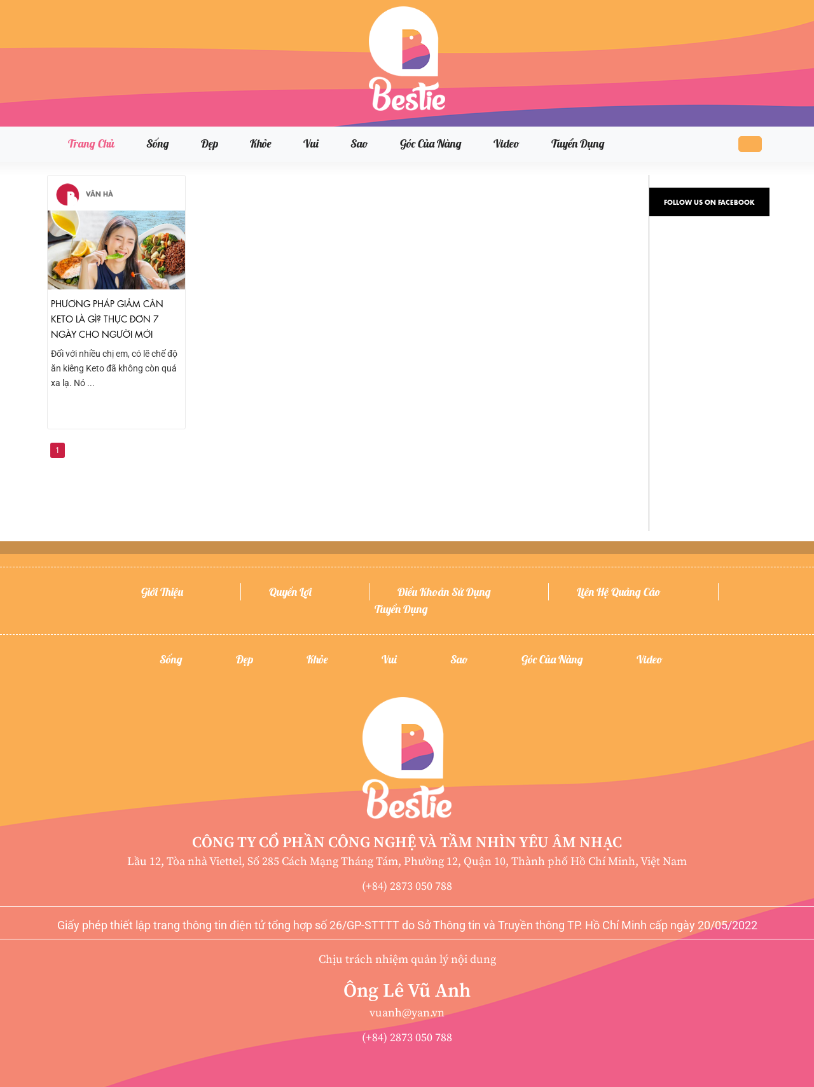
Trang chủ (91, 143)
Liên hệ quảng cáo (619, 592)
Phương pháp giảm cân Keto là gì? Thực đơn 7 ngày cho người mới (107, 318)
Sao (359, 143)
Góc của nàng (431, 143)
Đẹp (209, 143)
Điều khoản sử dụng (444, 592)
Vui (311, 143)
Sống (157, 143)
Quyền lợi (290, 592)
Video (506, 143)
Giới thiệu (162, 592)
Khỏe (261, 143)
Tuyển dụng (578, 143)
